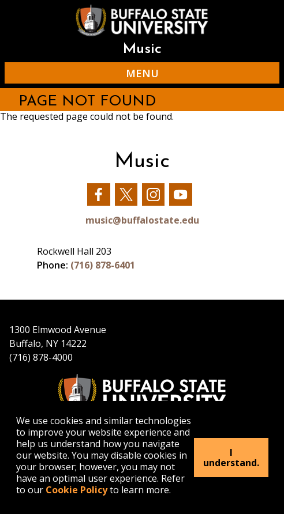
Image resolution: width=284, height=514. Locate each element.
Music (142, 49)
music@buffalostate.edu (142, 220)
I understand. (231, 457)
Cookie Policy (76, 489)
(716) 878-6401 (102, 265)
